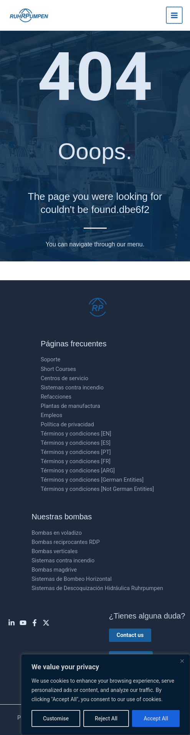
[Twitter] (46, 622)
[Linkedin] (11, 622)
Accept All (156, 718)
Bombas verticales (54, 551)
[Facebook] (34, 622)
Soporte (50, 359)
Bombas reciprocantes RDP (65, 542)
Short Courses (58, 369)
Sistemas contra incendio (72, 387)
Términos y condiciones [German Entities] (92, 479)
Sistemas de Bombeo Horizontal (71, 578)
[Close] (182, 660)
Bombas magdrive (54, 569)
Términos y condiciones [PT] (76, 452)
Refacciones (56, 396)
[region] (105, 694)
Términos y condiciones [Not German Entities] (97, 489)
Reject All (106, 718)
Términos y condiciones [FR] (76, 461)
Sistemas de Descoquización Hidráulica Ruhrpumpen (97, 588)
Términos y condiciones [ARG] (78, 470)
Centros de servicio (64, 378)
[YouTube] (23, 622)
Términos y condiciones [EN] (76, 433)
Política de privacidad (67, 424)
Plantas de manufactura (70, 405)
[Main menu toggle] (174, 15)
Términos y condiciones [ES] (76, 442)
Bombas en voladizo (56, 532)
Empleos (51, 415)
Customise (56, 718)
